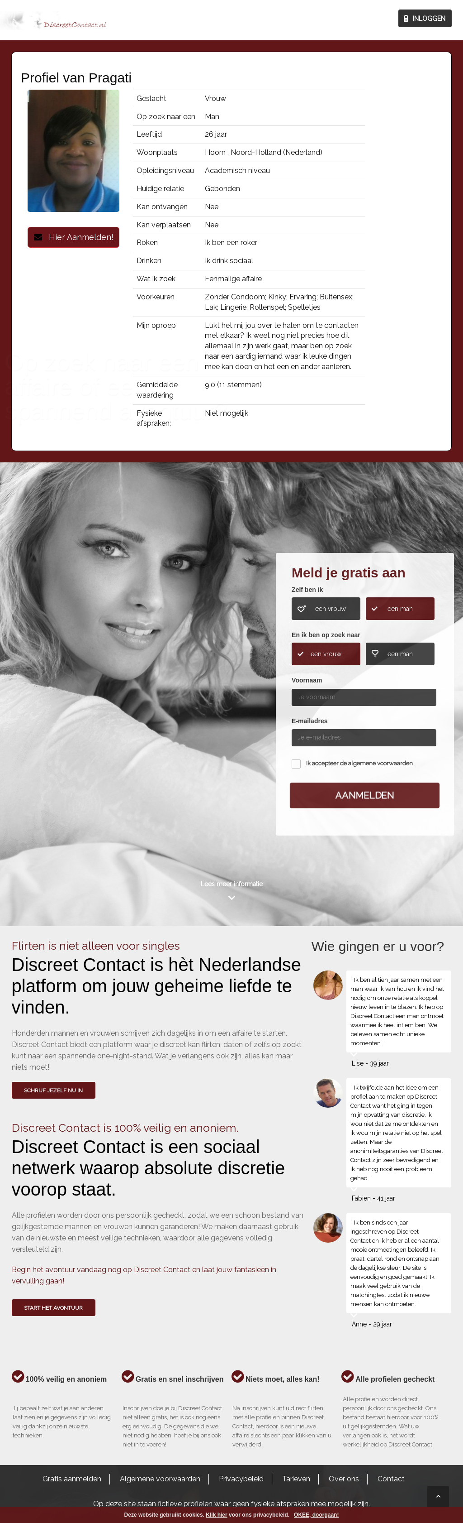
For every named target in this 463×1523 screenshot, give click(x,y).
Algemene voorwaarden (160, 1479)
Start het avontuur (53, 1308)
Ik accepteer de (359, 763)
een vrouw (330, 608)
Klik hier (216, 1515)
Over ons (344, 1479)
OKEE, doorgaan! (316, 1515)
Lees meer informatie (232, 884)
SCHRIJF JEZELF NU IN (53, 1090)
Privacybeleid (241, 1479)
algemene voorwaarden (380, 763)
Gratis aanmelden (72, 1479)
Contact (391, 1479)
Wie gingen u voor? (50, 694)
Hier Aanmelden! (73, 237)
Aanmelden (364, 795)
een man (400, 608)
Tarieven (296, 1479)
